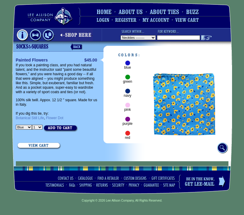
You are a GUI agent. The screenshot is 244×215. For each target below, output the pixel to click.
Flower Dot (54, 118)
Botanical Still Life (30, 118)
